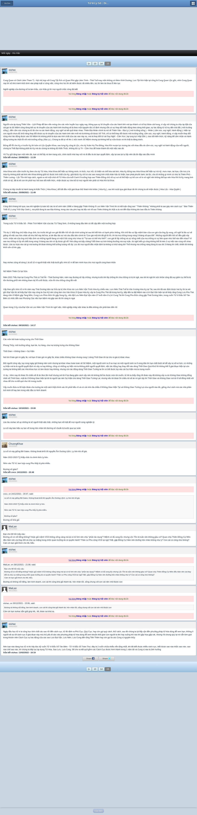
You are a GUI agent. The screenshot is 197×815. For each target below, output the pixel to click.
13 (95, 63)
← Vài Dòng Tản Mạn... (7, 3)
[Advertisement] (98, 28)
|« (89, 63)
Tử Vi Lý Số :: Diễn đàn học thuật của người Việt (98, 3)
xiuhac (12, 70)
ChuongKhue (16, 443)
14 (101, 63)
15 (108, 63)
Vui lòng (72, 489)
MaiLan (13, 526)
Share (90, 658)
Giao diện (98, 811)
